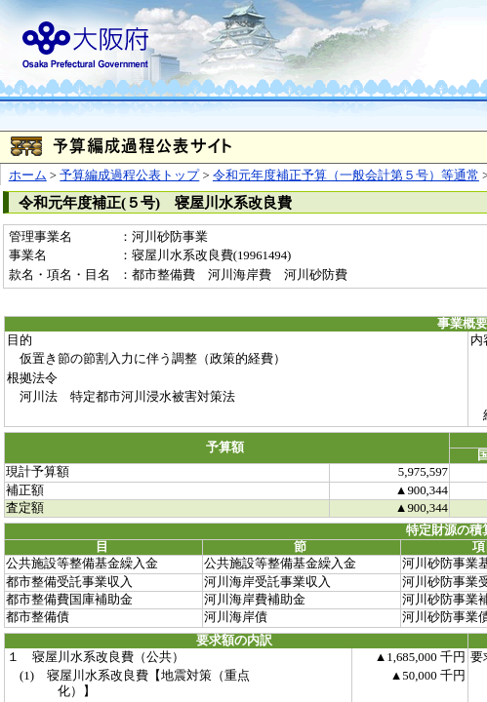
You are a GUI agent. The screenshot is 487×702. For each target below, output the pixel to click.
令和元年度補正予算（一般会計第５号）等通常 (346, 175)
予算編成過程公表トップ (129, 175)
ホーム (28, 175)
